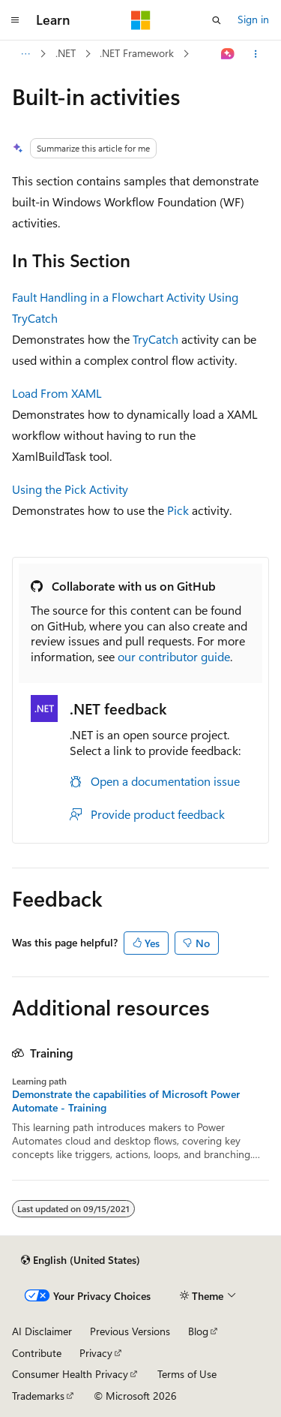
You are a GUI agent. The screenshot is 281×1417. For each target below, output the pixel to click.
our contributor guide (174, 656)
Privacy (95, 1353)
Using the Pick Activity (70, 489)
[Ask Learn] (228, 54)
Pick (178, 510)
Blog (198, 1331)
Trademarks (38, 1395)
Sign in (253, 19)
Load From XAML (57, 393)
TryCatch (155, 339)
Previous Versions (130, 1331)
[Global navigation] (15, 20)
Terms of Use (187, 1374)
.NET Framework (137, 53)
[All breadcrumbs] (25, 54)
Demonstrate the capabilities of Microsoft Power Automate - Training (126, 1101)
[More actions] (256, 54)
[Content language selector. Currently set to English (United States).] (80, 1260)
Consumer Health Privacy (70, 1374)
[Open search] (217, 20)
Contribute (36, 1353)
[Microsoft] (141, 20)
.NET (65, 53)
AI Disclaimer (42, 1331)
